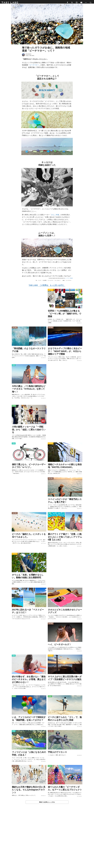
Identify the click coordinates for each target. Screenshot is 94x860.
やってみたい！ (58, 281)
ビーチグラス (50, 281)
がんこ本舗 (55, 216)
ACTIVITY (50, 291)
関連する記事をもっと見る (47, 803)
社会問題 (44, 281)
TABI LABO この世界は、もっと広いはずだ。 (47, 286)
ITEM (14, 366)
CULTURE (15, 328)
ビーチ (40, 281)
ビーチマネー (34, 66)
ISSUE (14, 407)
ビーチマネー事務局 (69, 279)
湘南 (64, 281)
